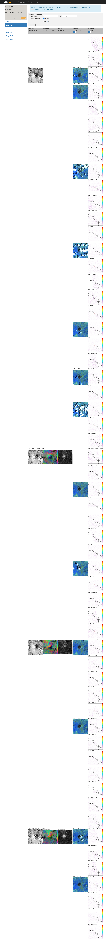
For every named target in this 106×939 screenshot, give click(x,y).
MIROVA (8, 43)
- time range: (33, 16)
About (30, 2)
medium (23, 18)
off (49, 18)
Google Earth (9, 36)
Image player (9, 28)
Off (32, 9)
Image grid (9, 25)
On (74, 32)
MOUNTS (12, 2)
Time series (9, 21)
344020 (23, 15)
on (45, 18)
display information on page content (42, 9)
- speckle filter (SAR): (36, 18)
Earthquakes (9, 39)
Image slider (9, 32)
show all (77, 32)
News (37, 2)
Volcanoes (21, 2)
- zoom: (32, 22)
